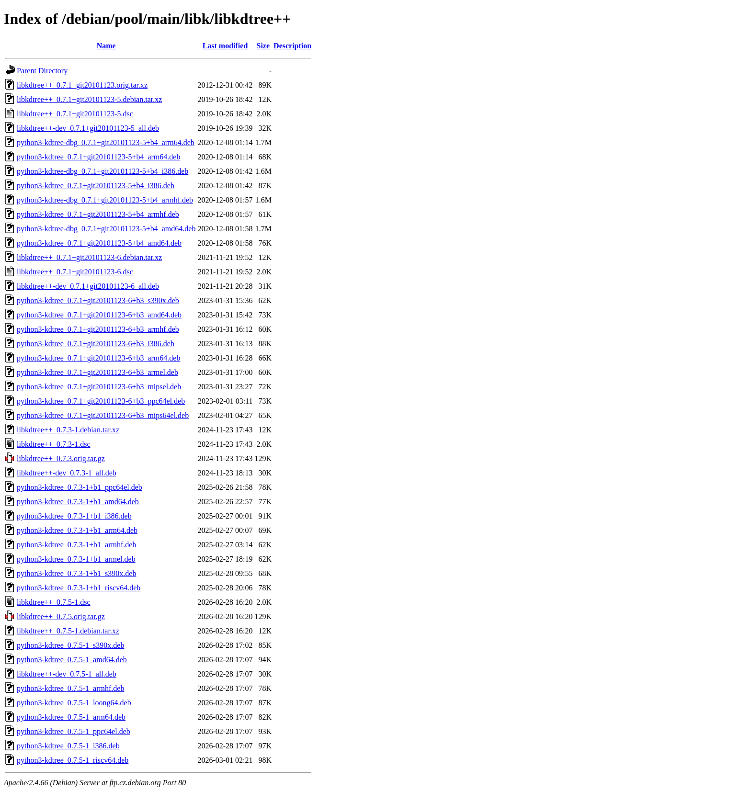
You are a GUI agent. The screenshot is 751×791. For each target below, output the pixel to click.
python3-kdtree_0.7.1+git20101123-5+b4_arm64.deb (98, 157)
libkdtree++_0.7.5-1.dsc (54, 602)
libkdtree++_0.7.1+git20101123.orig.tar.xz (82, 85)
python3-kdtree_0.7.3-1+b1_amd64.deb (78, 501)
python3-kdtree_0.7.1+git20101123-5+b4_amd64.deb (99, 243)
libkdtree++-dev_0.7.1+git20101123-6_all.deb (88, 286)
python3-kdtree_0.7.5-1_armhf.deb (70, 688)
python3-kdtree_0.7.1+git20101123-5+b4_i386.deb (95, 185)
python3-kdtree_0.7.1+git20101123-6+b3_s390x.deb (98, 300)
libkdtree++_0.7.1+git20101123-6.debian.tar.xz (89, 257)
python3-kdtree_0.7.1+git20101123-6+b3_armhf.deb (98, 329)
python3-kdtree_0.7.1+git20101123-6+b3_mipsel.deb (99, 387)
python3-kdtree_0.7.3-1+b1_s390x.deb (76, 573)
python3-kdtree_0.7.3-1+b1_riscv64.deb (78, 588)
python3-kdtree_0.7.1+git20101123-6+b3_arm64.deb (98, 358)
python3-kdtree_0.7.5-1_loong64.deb (74, 703)
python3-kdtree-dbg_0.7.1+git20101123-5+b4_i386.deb (102, 171)
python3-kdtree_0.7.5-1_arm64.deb (71, 717)
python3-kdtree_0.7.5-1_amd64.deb (72, 659)
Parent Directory (42, 71)
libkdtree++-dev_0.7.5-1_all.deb (66, 674)
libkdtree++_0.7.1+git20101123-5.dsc (75, 114)
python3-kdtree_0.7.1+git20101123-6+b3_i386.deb (95, 343)
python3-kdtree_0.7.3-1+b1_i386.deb (74, 516)
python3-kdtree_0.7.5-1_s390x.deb (70, 645)
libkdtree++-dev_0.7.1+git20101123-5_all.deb (88, 128)
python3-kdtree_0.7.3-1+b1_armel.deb (76, 559)
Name (106, 46)
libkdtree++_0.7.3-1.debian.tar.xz (68, 430)
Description (292, 46)
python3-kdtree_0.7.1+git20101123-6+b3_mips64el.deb (103, 415)
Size (263, 46)
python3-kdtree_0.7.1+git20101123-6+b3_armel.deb (97, 372)
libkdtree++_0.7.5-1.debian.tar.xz (68, 631)
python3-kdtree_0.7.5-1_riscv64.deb (72, 760)
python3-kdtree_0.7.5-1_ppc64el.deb (73, 731)
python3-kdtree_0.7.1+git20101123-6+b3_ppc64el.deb (101, 401)
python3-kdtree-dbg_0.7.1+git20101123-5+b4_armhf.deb (105, 200)
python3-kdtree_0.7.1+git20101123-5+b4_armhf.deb (98, 214)
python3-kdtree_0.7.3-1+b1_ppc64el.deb (79, 487)
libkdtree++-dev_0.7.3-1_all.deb (66, 473)
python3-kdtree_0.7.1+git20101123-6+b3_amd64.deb (99, 315)
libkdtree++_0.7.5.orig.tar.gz (61, 616)
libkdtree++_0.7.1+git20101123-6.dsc (75, 272)
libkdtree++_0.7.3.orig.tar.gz (61, 458)
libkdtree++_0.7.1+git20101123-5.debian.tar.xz (89, 99)
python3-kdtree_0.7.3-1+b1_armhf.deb (76, 545)
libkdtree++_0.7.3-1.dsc (54, 444)
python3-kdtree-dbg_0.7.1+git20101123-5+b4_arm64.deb (105, 142)
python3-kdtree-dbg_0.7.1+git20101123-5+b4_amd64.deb (106, 229)
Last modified (225, 46)
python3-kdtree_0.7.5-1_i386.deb (68, 746)
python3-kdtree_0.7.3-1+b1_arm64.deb (77, 530)
